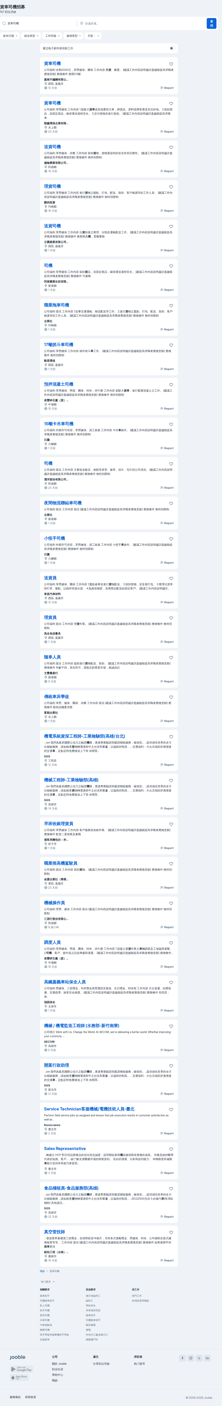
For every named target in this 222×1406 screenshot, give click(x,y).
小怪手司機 (54, 538)
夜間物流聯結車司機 (63, 502)
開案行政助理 (56, 1065)
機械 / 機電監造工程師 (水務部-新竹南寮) (81, 1025)
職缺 (55, 1380)
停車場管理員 (93, 1310)
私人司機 (45, 1305)
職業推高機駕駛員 (60, 863)
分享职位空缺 (101, 1363)
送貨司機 (52, 146)
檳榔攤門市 (92, 1339)
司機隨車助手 (47, 1300)
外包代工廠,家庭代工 (97, 1334)
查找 (211, 23)
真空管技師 (54, 1231)
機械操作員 (54, 902)
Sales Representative (65, 1148)
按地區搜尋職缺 (140, 1300)
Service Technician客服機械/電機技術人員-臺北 (89, 1108)
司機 (48, 265)
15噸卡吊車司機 (58, 423)
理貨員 (50, 617)
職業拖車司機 (56, 305)
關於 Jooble (59, 1363)
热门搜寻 (139, 1363)
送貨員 (50, 577)
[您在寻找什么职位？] (38, 23)
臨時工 (89, 1300)
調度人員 (52, 942)
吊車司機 (45, 1320)
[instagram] (190, 1358)
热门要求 (48, 1281)
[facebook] (182, 1358)
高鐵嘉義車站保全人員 (65, 981)
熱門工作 (137, 1295)
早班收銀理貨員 (58, 823)
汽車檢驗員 (46, 1324)
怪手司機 (45, 1310)
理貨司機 (52, 186)
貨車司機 (52, 63)
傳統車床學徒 (56, 696)
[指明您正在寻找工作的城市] (116, 23)
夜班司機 (45, 1315)
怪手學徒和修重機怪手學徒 (54, 1334)
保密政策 (30, 1397)
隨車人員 (52, 657)
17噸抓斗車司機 (58, 344)
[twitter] (199, 1358)
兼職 (88, 1329)
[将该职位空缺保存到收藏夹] (171, 64)
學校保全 (91, 1305)
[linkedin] (207, 1358)
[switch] (172, 48)
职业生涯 (57, 1369)
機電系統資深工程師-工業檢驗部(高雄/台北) (84, 736)
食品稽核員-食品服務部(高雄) (71, 1188)
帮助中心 (57, 1374)
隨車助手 (45, 1295)
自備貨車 (45, 1339)
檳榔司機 (45, 1329)
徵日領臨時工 (93, 1295)
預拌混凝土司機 (58, 384)
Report (167, 88)
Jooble (208, 1397)
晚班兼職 (91, 1324)
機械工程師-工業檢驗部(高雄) (71, 779)
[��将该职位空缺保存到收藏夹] (171, 982)
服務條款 (15, 1397)
